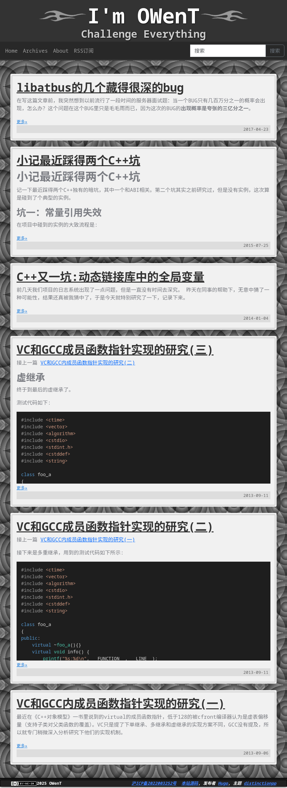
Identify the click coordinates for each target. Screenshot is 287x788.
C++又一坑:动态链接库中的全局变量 (110, 276)
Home (11, 50)
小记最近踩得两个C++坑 (78, 160)
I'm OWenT (143, 15)
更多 (21, 122)
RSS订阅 (84, 50)
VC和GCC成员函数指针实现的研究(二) (115, 526)
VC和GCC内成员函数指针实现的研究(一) (88, 539)
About (61, 50)
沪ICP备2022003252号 (154, 783)
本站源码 (189, 783)
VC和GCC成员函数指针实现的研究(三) (115, 349)
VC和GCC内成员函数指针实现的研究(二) (88, 362)
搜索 (275, 50)
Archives (35, 50)
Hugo (223, 783)
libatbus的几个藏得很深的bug (100, 87)
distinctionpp (260, 783)
